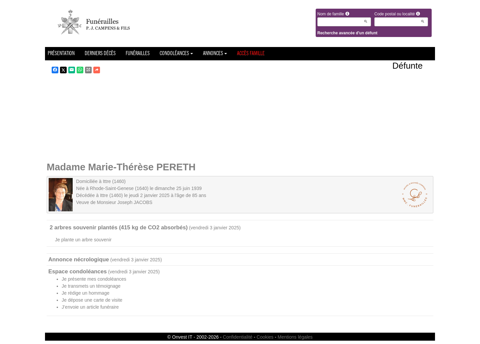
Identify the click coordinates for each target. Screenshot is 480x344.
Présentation (61, 53)
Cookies (265, 337)
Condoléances (176, 53)
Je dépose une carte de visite (92, 300)
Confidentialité (238, 337)
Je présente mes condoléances (94, 279)
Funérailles (138, 53)
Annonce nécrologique (78, 259)
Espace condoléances (77, 271)
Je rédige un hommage (85, 293)
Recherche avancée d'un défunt (347, 33)
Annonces (215, 53)
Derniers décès (100, 53)
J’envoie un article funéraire (90, 307)
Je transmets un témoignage (91, 286)
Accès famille (251, 53)
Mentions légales (295, 337)
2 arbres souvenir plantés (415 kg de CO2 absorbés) (119, 227)
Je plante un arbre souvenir (83, 239)
